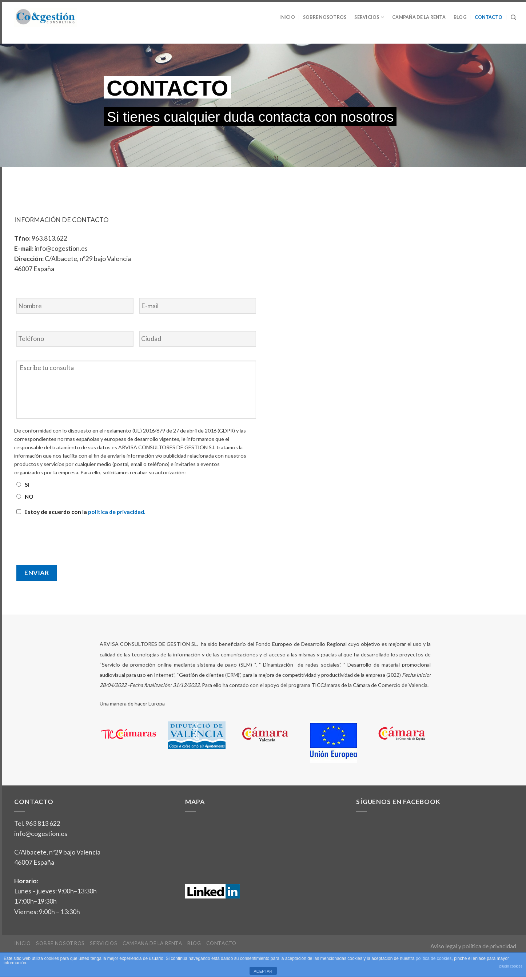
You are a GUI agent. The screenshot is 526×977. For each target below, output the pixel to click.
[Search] (513, 17)
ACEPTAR (263, 971)
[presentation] (69, 537)
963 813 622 (42, 823)
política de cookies (434, 958)
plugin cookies (510, 966)
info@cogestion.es (40, 833)
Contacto (489, 17)
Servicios (369, 17)
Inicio (287, 17)
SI (27, 484)
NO (29, 496)
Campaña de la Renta (419, 17)
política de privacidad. (117, 511)
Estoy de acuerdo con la (85, 511)
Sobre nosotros (324, 17)
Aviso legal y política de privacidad (473, 945)
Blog (460, 17)
